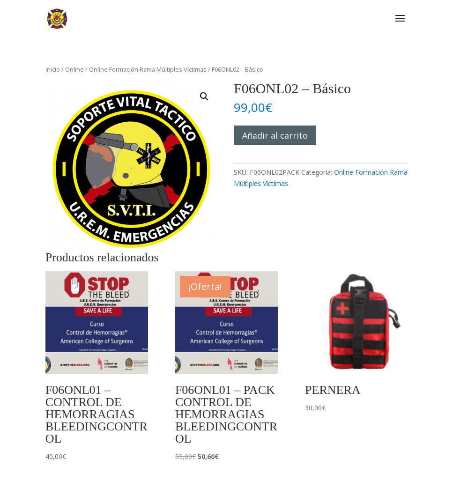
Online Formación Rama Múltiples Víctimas (148, 69)
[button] (204, 96)
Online (74, 69)
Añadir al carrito (275, 135)
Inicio (52, 69)
